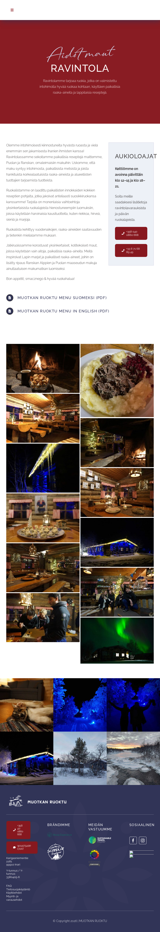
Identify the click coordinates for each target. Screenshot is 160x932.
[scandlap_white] (55, 845)
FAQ (9, 885)
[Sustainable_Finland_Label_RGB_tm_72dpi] (100, 836)
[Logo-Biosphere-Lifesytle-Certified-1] (96, 851)
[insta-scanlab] (141, 856)
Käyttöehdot (14, 892)
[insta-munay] (141, 852)
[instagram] (142, 840)
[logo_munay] (59, 834)
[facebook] (133, 840)
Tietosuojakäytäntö (18, 889)
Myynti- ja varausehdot (14, 898)
